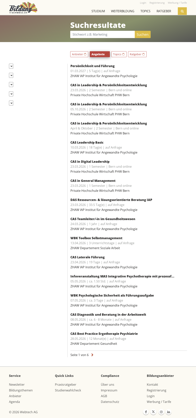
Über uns (107, 384)
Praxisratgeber (65, 384)
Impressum (109, 390)
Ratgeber (164, 11)
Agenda (14, 402)
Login (151, 396)
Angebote (99, 54)
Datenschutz (110, 402)
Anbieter (79, 54)
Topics (145, 11)
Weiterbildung (122, 11)
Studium (98, 11)
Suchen (143, 34)
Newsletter (17, 384)
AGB (104, 396)
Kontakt (152, 384)
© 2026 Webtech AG (23, 412)
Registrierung (156, 390)
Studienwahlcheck (68, 390)
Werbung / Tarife (159, 402)
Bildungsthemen (21, 390)
